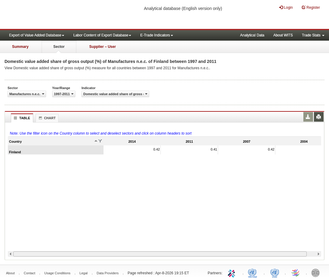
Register (311, 7)
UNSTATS (275, 272)
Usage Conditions (57, 273)
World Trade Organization (296, 272)
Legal (84, 273)
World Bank (317, 272)
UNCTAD (254, 272)
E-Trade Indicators (156, 35)
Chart (46, 118)
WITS (60, 15)
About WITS (283, 35)
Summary (20, 47)
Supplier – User (102, 47)
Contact (29, 273)
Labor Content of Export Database (102, 35)
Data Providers (108, 273)
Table (21, 118)
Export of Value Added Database (36, 35)
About (10, 273)
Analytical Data (252, 35)
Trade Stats (313, 35)
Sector (59, 47)
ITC (232, 272)
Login (286, 7)
